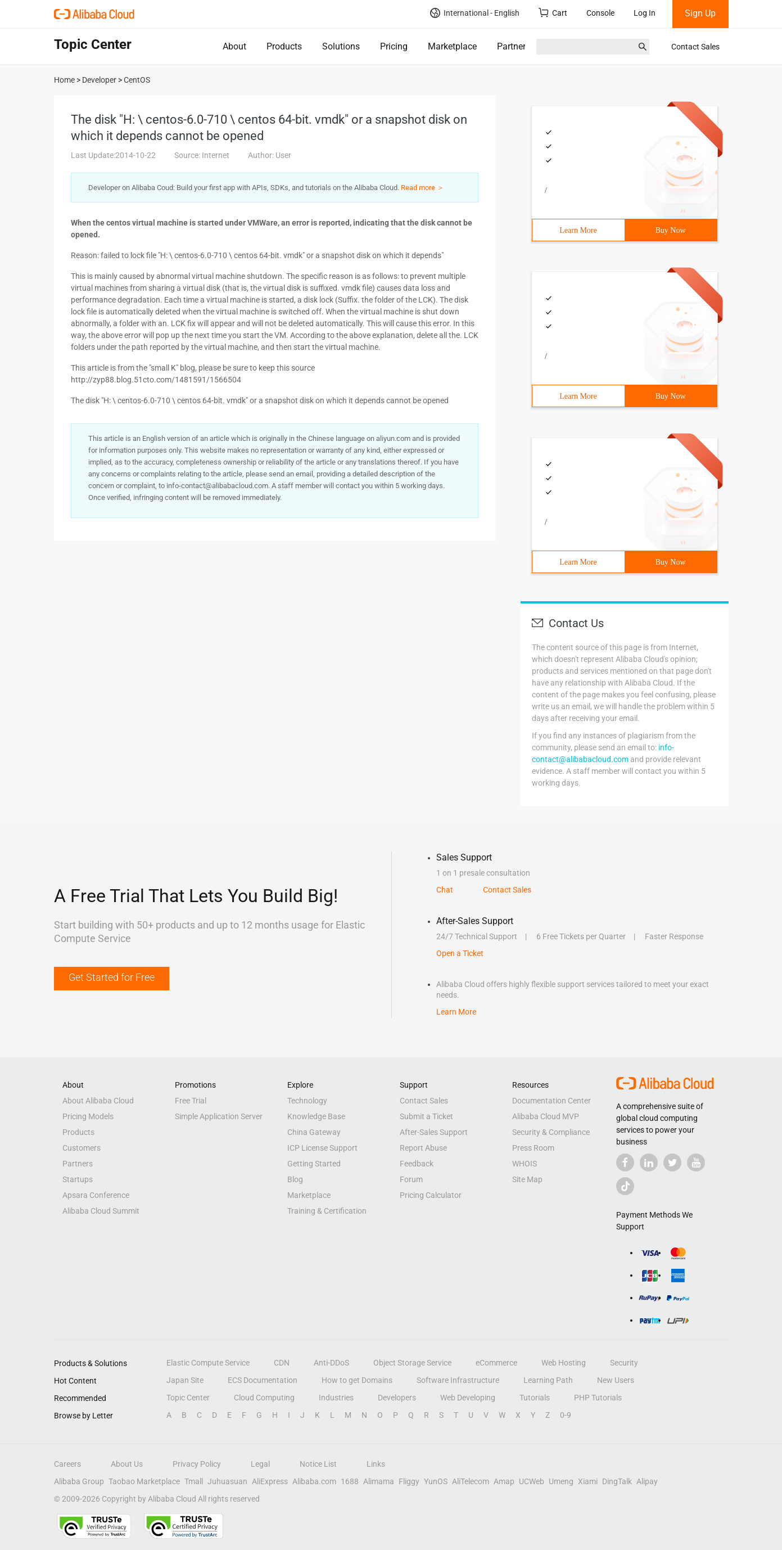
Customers (81, 1147)
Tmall (193, 1481)
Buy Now (670, 230)
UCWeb (531, 1481)
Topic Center (188, 1397)
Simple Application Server (219, 1116)
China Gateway (314, 1132)
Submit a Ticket (426, 1116)
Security (624, 1362)
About (234, 46)
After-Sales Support (434, 1132)
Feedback (416, 1163)
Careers (67, 1463)
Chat (444, 889)
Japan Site (185, 1380)
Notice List (318, 1463)
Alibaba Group (79, 1481)
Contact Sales (695, 46)
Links (376, 1463)
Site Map (527, 1179)
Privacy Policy (197, 1463)
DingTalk (617, 1481)
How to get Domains (357, 1380)
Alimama (378, 1481)
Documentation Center (551, 1100)
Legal (260, 1463)
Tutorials (534, 1397)
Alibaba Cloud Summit (100, 1210)
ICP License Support (322, 1147)
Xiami (588, 1481)
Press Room (533, 1147)
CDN (282, 1362)
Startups (77, 1179)
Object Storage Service (412, 1362)
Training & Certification (327, 1210)
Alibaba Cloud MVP (545, 1116)
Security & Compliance (551, 1132)
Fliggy (409, 1481)
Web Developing (467, 1397)
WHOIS (524, 1163)
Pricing (394, 46)
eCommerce (496, 1362)
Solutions (341, 46)
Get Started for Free (112, 977)
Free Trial (190, 1100)
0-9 (565, 1415)
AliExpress (270, 1481)
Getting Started (314, 1163)
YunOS (435, 1481)
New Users (615, 1380)
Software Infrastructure (458, 1380)
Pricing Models (88, 1116)
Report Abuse (423, 1147)
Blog (295, 1179)
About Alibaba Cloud (98, 1100)
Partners (513, 46)
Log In (645, 12)
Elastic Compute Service (208, 1362)
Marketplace (452, 46)
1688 (350, 1481)
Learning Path (548, 1380)
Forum (411, 1179)
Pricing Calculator (431, 1195)
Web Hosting (563, 1362)
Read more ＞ (422, 187)
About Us (127, 1463)
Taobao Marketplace (144, 1481)
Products (284, 46)
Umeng (561, 1481)
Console (600, 12)
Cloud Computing (264, 1397)
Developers (397, 1397)
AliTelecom (470, 1481)
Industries (336, 1397)
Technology (307, 1100)
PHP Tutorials (598, 1397)
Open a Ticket (459, 953)
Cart (553, 12)
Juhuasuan (227, 1481)
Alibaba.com (314, 1481)
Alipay (647, 1481)
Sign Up (700, 13)
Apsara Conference (95, 1195)
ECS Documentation (262, 1380)
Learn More (577, 230)
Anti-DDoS (331, 1362)
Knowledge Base (316, 1116)
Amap (504, 1481)
